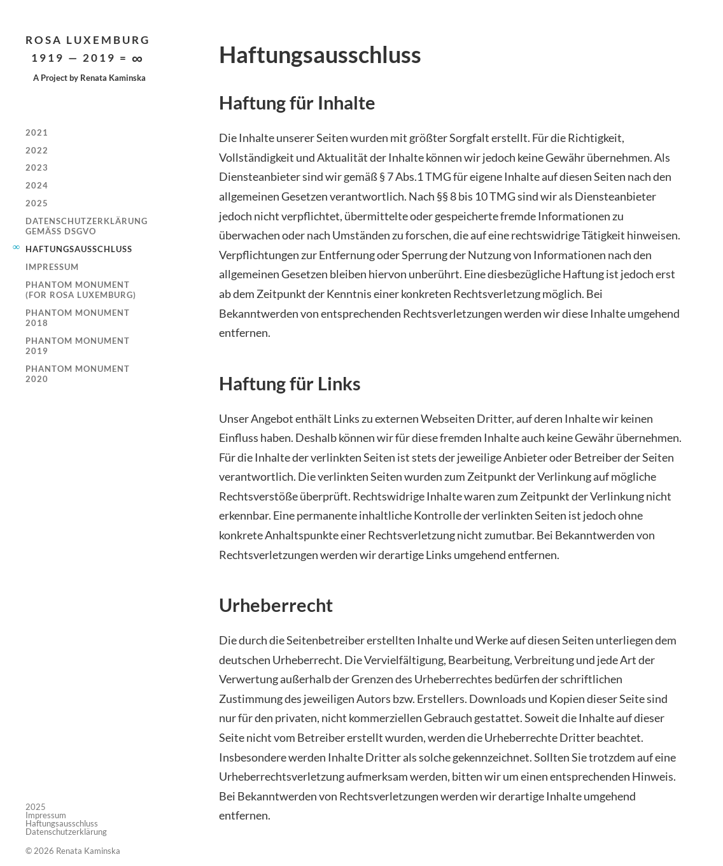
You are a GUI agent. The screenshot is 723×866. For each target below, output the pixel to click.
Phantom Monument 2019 (77, 346)
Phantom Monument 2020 (77, 374)
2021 (36, 132)
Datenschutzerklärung (66, 832)
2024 (36, 185)
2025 (36, 203)
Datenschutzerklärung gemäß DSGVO (86, 226)
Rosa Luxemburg (87, 49)
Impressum (52, 267)
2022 (36, 150)
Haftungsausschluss (78, 249)
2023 (36, 167)
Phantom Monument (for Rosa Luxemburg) (80, 290)
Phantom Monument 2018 (77, 318)
